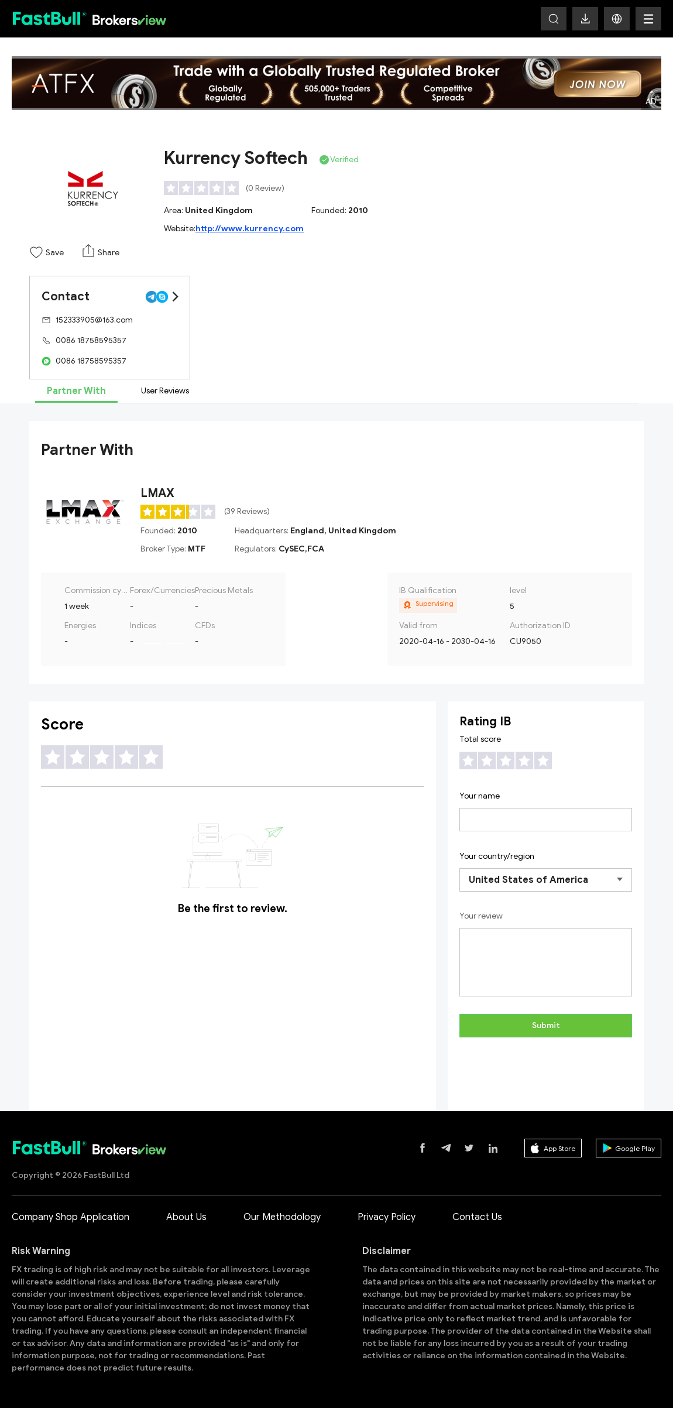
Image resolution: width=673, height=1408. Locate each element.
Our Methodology (282, 1217)
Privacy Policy (387, 1217)
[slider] (202, 188)
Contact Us (477, 1217)
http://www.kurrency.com (249, 229)
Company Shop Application (70, 1217)
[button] (617, 18)
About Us (186, 1217)
